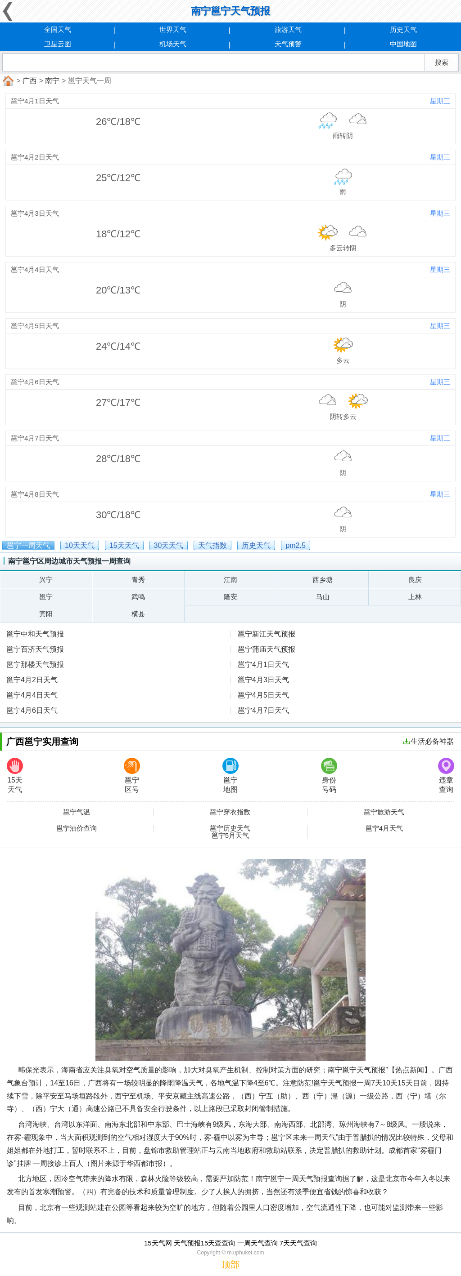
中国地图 (403, 44)
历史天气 (403, 29)
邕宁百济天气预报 (35, 649)
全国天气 (57, 29)
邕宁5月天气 (230, 835)
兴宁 (46, 579)
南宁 (52, 80)
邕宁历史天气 (230, 828)
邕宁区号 (132, 775)
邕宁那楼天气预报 (35, 664)
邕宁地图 (230, 775)
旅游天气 (288, 29)
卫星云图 (57, 44)
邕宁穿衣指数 (230, 812)
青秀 (138, 579)
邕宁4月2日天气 (32, 680)
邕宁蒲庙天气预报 (266, 649)
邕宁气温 (76, 812)
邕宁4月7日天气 (263, 710)
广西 (30, 80)
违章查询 (446, 775)
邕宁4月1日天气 (263, 664)
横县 (138, 614)
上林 (415, 596)
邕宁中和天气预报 (35, 634)
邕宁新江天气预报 (266, 634)
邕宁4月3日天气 (263, 680)
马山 (323, 596)
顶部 (230, 1264)
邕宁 (46, 596)
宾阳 (46, 614)
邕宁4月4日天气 (32, 695)
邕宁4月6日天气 (32, 710)
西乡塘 (322, 579)
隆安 (230, 596)
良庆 (415, 579)
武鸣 (138, 596)
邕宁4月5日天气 (263, 695)
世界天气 (172, 29)
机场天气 (172, 44)
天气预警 (288, 44)
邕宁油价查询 (76, 828)
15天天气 (15, 775)
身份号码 (329, 775)
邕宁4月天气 (384, 828)
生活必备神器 (428, 741)
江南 (230, 579)
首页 (7, 81)
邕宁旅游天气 (384, 812)
